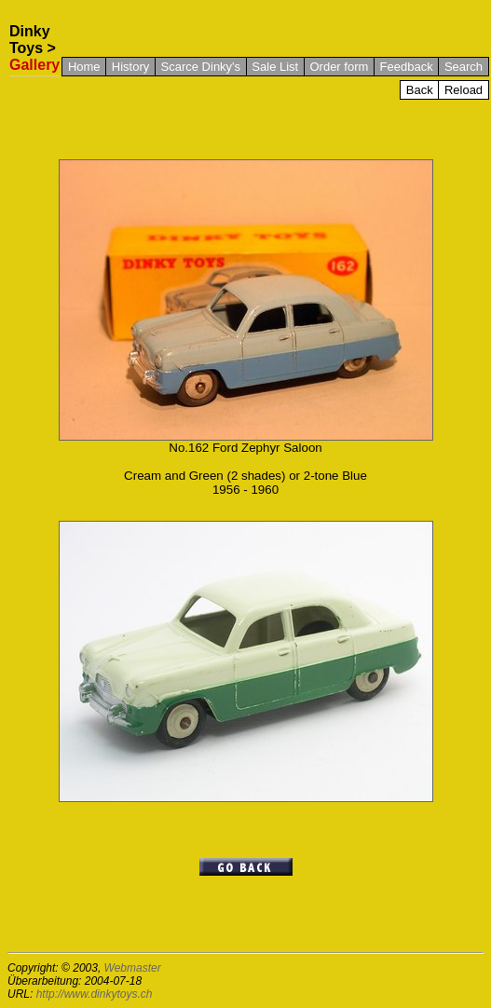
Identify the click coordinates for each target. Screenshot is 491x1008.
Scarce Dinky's (201, 67)
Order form (338, 67)
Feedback (406, 67)
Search (463, 67)
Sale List (275, 67)
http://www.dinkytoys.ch (94, 994)
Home (84, 67)
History (130, 67)
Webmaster (132, 967)
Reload (463, 90)
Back (419, 90)
